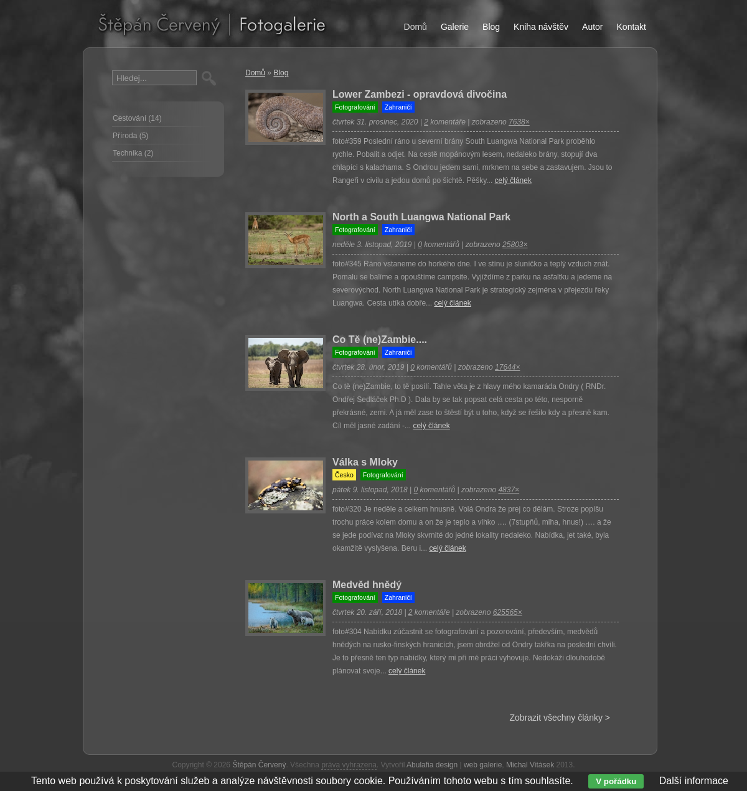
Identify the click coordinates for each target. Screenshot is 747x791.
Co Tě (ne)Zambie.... (379, 339)
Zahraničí (398, 107)
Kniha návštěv (541, 27)
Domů (255, 72)
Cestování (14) (137, 118)
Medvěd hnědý (367, 584)
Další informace (693, 780)
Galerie (455, 27)
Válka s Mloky (365, 462)
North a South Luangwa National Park (421, 217)
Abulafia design (432, 765)
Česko (344, 475)
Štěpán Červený (259, 765)
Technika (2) (133, 153)
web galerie (483, 765)
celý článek (513, 180)
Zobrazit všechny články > (560, 718)
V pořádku (616, 781)
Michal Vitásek (530, 765)
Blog (280, 72)
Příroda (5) (130, 135)
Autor (592, 27)
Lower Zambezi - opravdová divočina (419, 94)
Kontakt (631, 27)
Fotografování (355, 107)
